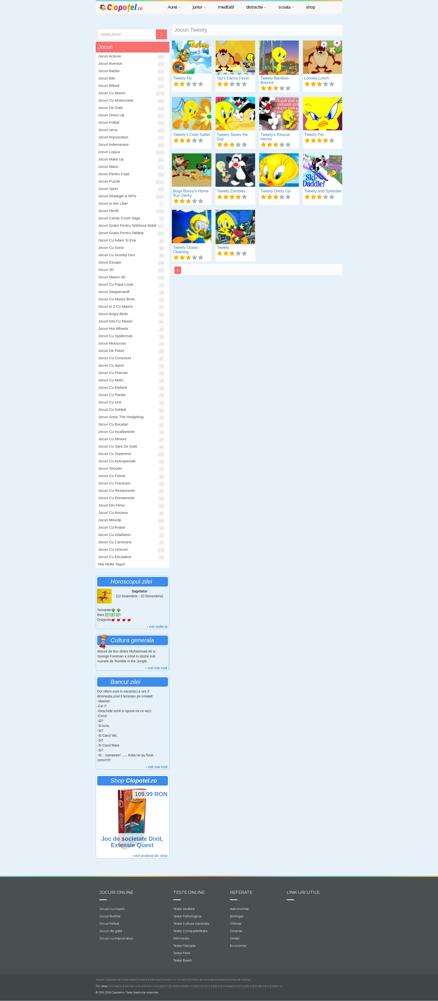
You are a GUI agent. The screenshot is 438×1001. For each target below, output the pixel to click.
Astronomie (239, 909)
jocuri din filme (111, 505)
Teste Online (189, 892)
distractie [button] (256, 7)
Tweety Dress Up (275, 191)
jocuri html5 (108, 211)
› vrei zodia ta (157, 626)
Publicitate (128, 979)
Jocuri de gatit (110, 931)
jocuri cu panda (111, 395)
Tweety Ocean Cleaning (185, 249)
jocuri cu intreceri (113, 549)
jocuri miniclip (109, 520)
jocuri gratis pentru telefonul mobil (127, 225)
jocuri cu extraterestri (116, 498)
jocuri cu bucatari (113, 424)
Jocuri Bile (106, 78)
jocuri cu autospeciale (117, 461)
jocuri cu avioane (113, 512)
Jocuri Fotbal (108, 122)
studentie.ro (262, 986)
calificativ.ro (147, 986)
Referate (241, 892)
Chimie (235, 923)
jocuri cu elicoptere (114, 557)
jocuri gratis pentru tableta (121, 233)
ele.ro (198, 986)
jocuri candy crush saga (119, 218)
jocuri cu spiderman (115, 336)
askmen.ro (131, 986)
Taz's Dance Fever (233, 78)
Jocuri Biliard (108, 85)
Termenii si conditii (174, 979)
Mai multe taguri (111, 564)
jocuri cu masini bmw (116, 299)
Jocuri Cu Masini (111, 93)
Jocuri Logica (109, 152)
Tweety (223, 247)
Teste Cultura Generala (191, 923)
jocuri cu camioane (115, 542)
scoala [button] (286, 7)
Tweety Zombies (231, 191)
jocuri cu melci (110, 380)
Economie (238, 946)
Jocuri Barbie (109, 71)
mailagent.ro (231, 986)
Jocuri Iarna (107, 130)
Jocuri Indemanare (113, 144)
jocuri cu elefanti (112, 387)
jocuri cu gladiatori (114, 535)
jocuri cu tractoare (114, 483)
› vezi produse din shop (149, 856)
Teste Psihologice (187, 916)
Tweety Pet (314, 135)
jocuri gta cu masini (115, 321)
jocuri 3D (106, 269)
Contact (142, 979)
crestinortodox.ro (182, 986)
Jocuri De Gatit (110, 108)
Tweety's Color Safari (191, 135)
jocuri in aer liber (113, 203)
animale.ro (115, 986)
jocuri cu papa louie (115, 284)
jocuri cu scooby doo (116, 255)
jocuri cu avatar (111, 527)
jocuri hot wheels (113, 328)
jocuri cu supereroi (114, 454)
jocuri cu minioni (112, 439)
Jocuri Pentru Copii (113, 174)
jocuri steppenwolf (113, 292)
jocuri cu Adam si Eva (117, 240)
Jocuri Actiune (109, 56)
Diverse (236, 931)
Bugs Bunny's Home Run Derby (190, 193)
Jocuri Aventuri (110, 63)
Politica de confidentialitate (207, 979)
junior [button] (199, 7)
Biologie (237, 916)
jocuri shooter (110, 468)
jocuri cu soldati (112, 409)
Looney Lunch (316, 78)
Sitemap (154, 979)
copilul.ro (163, 986)
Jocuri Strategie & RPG (117, 196)
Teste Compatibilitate (190, 931)
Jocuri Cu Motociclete (115, 100)
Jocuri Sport (108, 189)
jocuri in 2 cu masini (115, 306)
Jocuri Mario (108, 166)
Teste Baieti (182, 960)
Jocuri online (116, 892)
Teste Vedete (184, 909)
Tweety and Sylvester (323, 191)
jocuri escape (109, 262)
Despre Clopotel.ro (107, 979)
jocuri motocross (112, 343)
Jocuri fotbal (109, 923)
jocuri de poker (111, 350)
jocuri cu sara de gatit (117, 446)
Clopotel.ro (121, 7)
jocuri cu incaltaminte (116, 431)
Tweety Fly (182, 78)
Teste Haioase (184, 946)
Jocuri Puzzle (109, 181)
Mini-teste (181, 938)
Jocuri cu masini (111, 909)
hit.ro (207, 986)
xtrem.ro (277, 986)
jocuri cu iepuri (111, 365)
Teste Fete (181, 953)
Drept (235, 938)
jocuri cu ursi (109, 402)
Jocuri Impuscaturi (113, 137)
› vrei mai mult (156, 668)
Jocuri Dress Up (111, 115)
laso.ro (216, 986)
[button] (330, 8)
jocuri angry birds (113, 314)
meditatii (226, 7)
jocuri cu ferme (111, 476)
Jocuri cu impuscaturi (116, 938)
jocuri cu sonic (111, 247)
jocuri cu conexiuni (114, 358)
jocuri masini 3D (111, 277)
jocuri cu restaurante (116, 490)
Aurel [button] (174, 7)
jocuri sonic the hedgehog (121, 417)
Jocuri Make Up (111, 159)
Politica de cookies (239, 979)
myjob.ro (246, 986)
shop (310, 7)
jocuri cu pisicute (113, 373)
